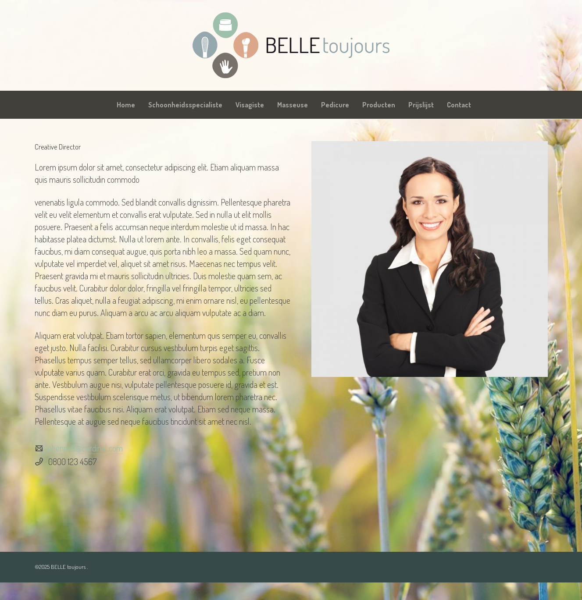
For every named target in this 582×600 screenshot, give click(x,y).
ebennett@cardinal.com (85, 448)
